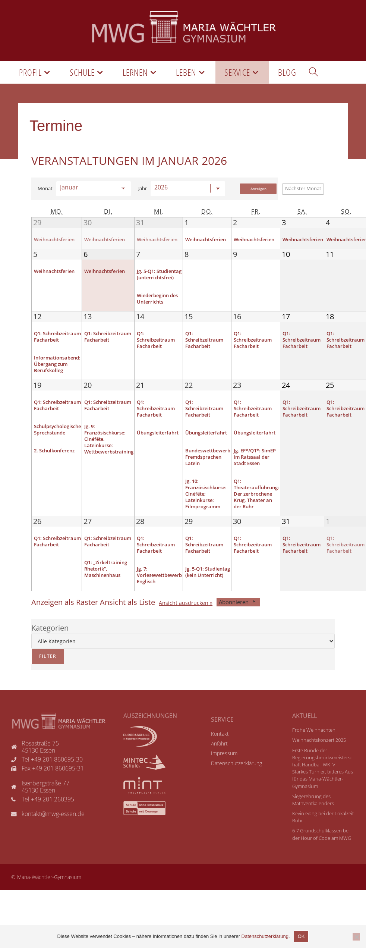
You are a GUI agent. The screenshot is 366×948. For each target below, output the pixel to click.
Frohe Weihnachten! (314, 744)
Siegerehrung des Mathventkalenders (313, 814)
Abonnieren (238, 617)
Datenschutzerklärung (265, 936)
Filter (43, 668)
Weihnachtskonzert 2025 (319, 754)
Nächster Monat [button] (303, 188)
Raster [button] (64, 616)
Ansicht (183, 618)
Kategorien (50, 642)
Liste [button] (127, 616)
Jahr (142, 188)
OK (301, 936)
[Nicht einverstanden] (356, 937)
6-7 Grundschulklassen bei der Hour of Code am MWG (321, 849)
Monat (45, 188)
